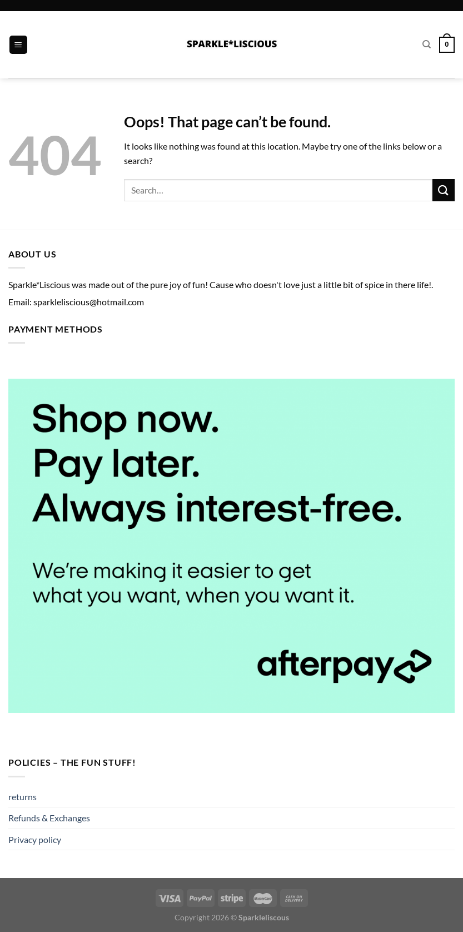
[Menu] (18, 45)
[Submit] (443, 190)
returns (22, 796)
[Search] (426, 44)
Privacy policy (34, 839)
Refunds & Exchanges (49, 817)
